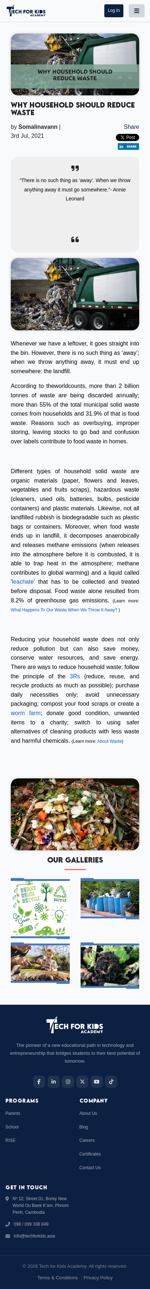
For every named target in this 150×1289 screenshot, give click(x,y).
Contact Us (90, 1167)
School (12, 1127)
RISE (10, 1140)
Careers (87, 1140)
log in (114, 10)
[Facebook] (39, 1082)
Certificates (90, 1154)
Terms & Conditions (57, 1277)
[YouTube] (97, 1082)
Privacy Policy (98, 1277)
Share (131, 127)
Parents (12, 1113)
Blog (83, 1127)
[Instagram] (68, 1082)
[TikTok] (111, 1082)
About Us (88, 1113)
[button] (113, 10)
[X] (82, 1082)
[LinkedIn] (53, 1082)
